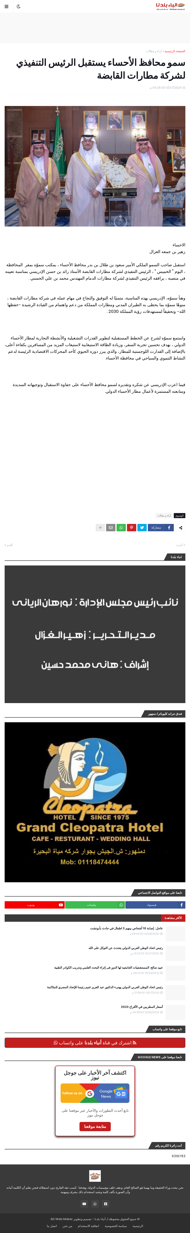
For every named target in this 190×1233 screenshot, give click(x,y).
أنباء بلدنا (100, 1219)
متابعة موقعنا (95, 1126)
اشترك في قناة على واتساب (95, 1043)
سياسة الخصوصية (116, 1226)
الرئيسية (138, 1226)
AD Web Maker (62, 1219)
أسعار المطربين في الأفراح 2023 (142, 1007)
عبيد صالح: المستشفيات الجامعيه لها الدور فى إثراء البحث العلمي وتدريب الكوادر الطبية (108, 968)
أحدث (179, 545)
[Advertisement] (95, 28)
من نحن (67, 1226)
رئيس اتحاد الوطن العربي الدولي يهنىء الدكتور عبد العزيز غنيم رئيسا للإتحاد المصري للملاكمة (105, 987)
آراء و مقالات (154, 51)
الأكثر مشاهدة (173, 918)
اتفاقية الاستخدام (88, 1226)
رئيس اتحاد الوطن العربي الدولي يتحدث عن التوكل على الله (126, 948)
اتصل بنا (52, 1226)
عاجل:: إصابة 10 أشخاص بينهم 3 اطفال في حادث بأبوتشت (126, 928)
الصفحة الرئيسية (175, 51)
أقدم (10, 545)
